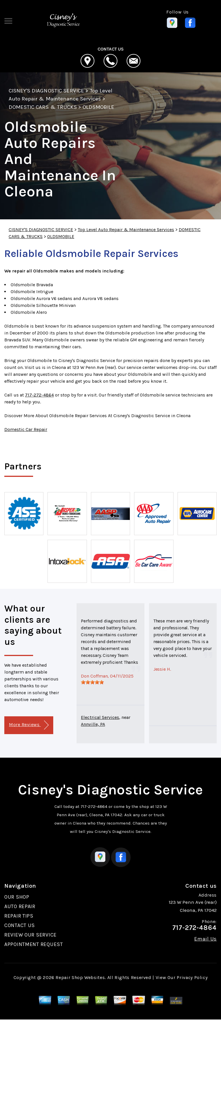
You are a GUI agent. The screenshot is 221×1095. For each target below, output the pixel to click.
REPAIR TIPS (18, 916)
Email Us (205, 938)
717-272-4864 (39, 395)
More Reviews (28, 725)
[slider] (92, 682)
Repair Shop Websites (80, 977)
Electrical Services (100, 717)
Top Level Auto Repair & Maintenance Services (126, 229)
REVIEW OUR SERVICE (30, 935)
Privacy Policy (192, 977)
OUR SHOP (16, 897)
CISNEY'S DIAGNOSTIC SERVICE (46, 91)
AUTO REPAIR (19, 906)
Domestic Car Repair (25, 429)
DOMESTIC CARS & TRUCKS (43, 107)
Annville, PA (93, 724)
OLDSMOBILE (98, 107)
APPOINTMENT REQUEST (33, 944)
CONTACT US (19, 925)
